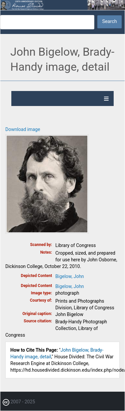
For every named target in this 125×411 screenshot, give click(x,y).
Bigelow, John (69, 276)
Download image (22, 129)
